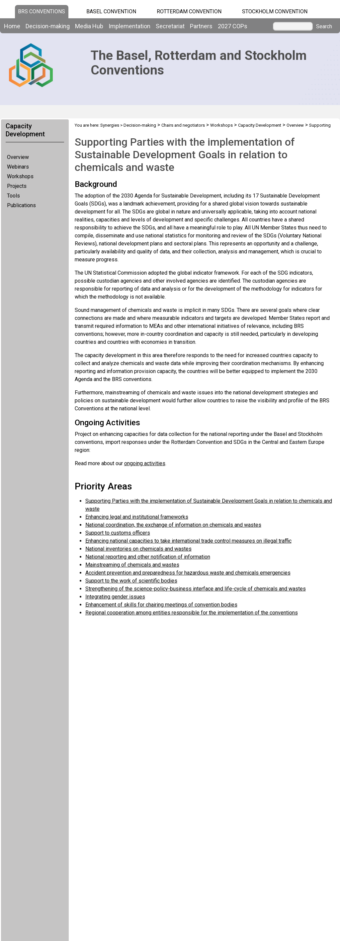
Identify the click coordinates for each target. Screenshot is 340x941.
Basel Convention (111, 11)
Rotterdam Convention (189, 11)
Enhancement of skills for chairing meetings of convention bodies (161, 605)
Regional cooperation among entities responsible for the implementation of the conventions (191, 612)
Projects (17, 186)
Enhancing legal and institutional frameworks (136, 517)
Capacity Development (259, 125)
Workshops (20, 176)
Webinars (18, 167)
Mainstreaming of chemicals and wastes (132, 565)
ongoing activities (144, 463)
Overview (18, 157)
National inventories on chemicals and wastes (138, 549)
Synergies (109, 125)
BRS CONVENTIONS (41, 11)
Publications (21, 205)
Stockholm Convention (274, 11)
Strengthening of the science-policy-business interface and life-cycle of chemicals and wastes (195, 589)
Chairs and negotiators (183, 125)
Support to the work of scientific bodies (131, 581)
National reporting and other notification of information (147, 557)
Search (324, 26)
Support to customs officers (117, 533)
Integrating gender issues (115, 597)
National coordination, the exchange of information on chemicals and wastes (173, 525)
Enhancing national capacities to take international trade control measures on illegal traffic (188, 541)
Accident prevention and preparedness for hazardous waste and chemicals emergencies (188, 573)
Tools (13, 196)
